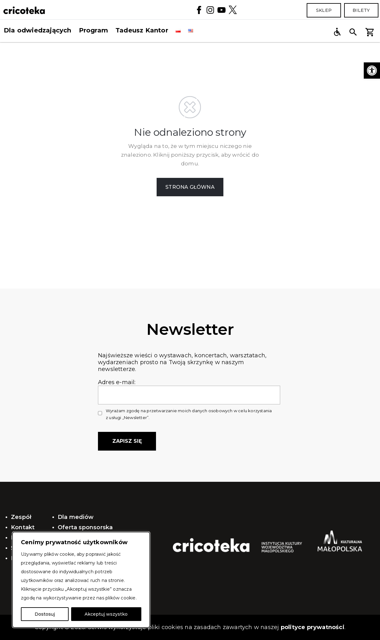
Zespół (21, 517)
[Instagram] (210, 9)
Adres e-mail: (189, 388)
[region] (81, 580)
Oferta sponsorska (85, 527)
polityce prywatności (312, 627)
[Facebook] (199, 9)
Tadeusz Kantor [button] (141, 30)
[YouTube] (221, 9)
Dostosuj (45, 614)
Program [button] (93, 30)
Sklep (324, 10)
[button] (372, 70)
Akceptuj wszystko (106, 614)
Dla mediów (76, 517)
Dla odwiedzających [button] (37, 30)
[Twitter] (232, 9)
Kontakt (23, 527)
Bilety (361, 10)
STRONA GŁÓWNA (190, 187)
